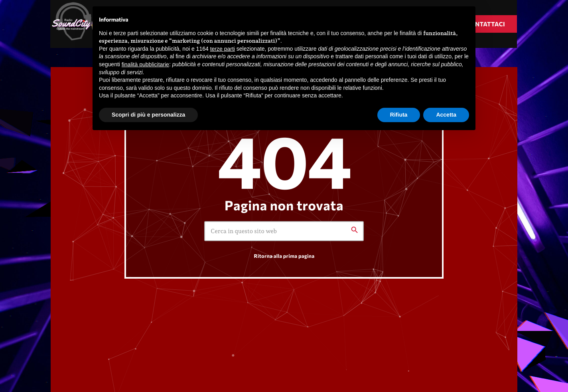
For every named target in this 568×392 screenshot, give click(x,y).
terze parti (222, 49)
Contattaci (485, 24)
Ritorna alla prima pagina (284, 256)
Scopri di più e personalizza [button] (148, 114)
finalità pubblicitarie (145, 64)
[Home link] (75, 24)
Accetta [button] (446, 114)
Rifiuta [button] (399, 114)
